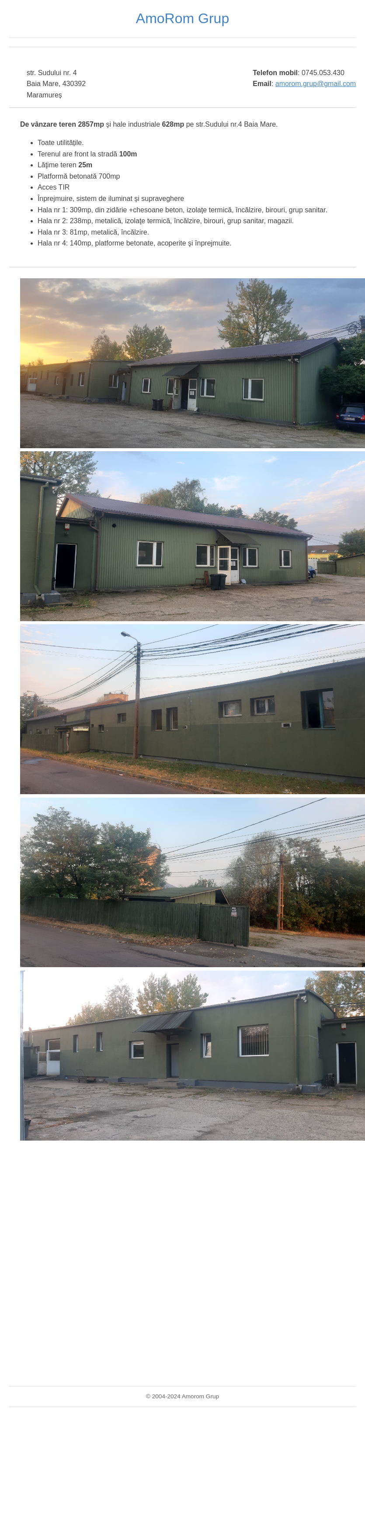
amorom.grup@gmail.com (315, 83)
